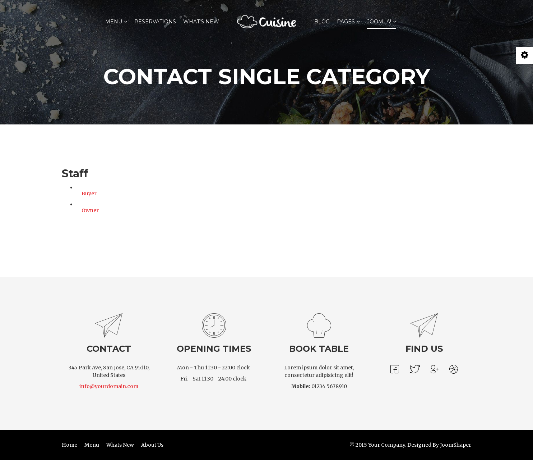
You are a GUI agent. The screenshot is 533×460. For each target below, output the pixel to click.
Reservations (155, 21)
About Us (152, 445)
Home (69, 445)
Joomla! (379, 21)
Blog (322, 21)
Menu (113, 21)
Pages (346, 21)
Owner (90, 210)
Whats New (120, 445)
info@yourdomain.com (108, 386)
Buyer (89, 193)
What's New (201, 21)
